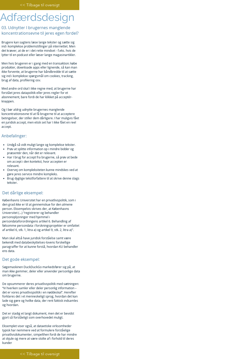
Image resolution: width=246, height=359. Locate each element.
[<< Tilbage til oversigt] (39, 5)
